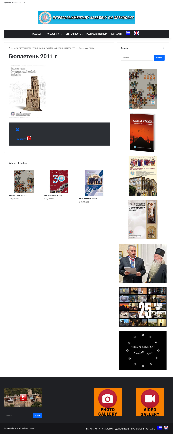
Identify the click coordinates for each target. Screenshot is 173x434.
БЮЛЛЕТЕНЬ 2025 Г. (18, 195)
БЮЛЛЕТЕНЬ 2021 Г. (88, 198)
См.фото (21, 139)
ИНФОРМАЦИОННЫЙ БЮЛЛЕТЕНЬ (62, 48)
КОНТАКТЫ (116, 34)
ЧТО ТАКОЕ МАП (52, 34)
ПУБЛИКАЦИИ (39, 48)
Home (12, 48)
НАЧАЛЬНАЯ (91, 429)
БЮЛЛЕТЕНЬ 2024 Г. (53, 195)
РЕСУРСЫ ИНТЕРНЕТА (96, 34)
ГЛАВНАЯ (36, 34)
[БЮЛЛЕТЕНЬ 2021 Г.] (94, 183)
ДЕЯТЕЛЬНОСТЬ (73, 34)
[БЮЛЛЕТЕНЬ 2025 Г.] (24, 181)
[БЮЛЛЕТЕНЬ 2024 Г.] (59, 181)
